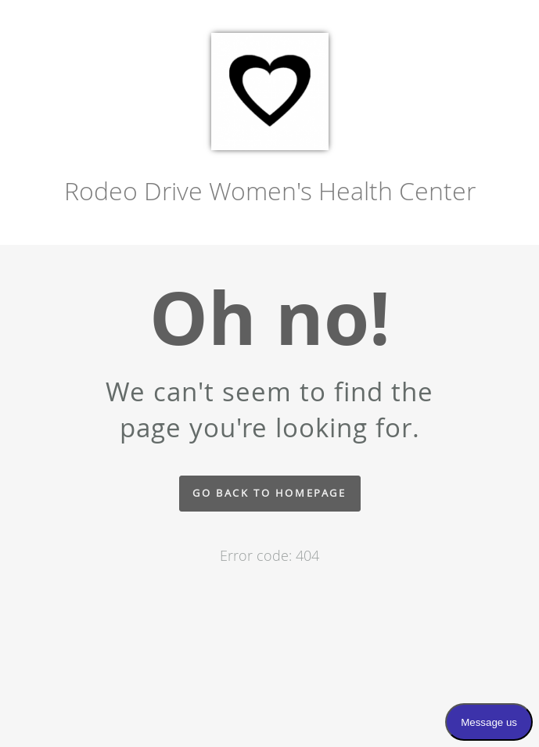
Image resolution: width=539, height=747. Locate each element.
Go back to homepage (269, 493)
